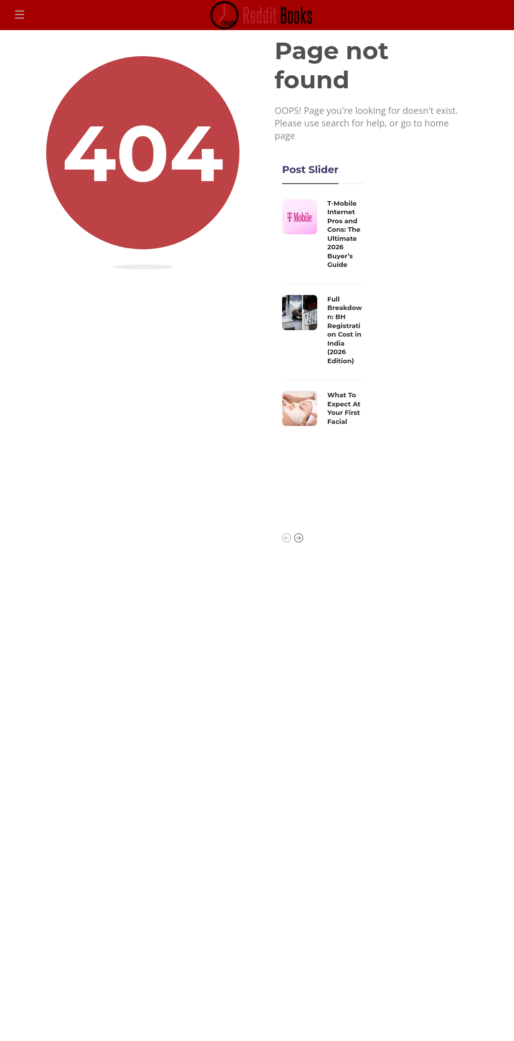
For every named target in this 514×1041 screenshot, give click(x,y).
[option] (323, 315)
